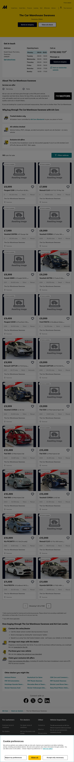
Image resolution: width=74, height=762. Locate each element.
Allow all (34, 757)
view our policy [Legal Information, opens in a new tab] (48, 748)
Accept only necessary (55, 757)
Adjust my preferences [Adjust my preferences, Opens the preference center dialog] (13, 757)
